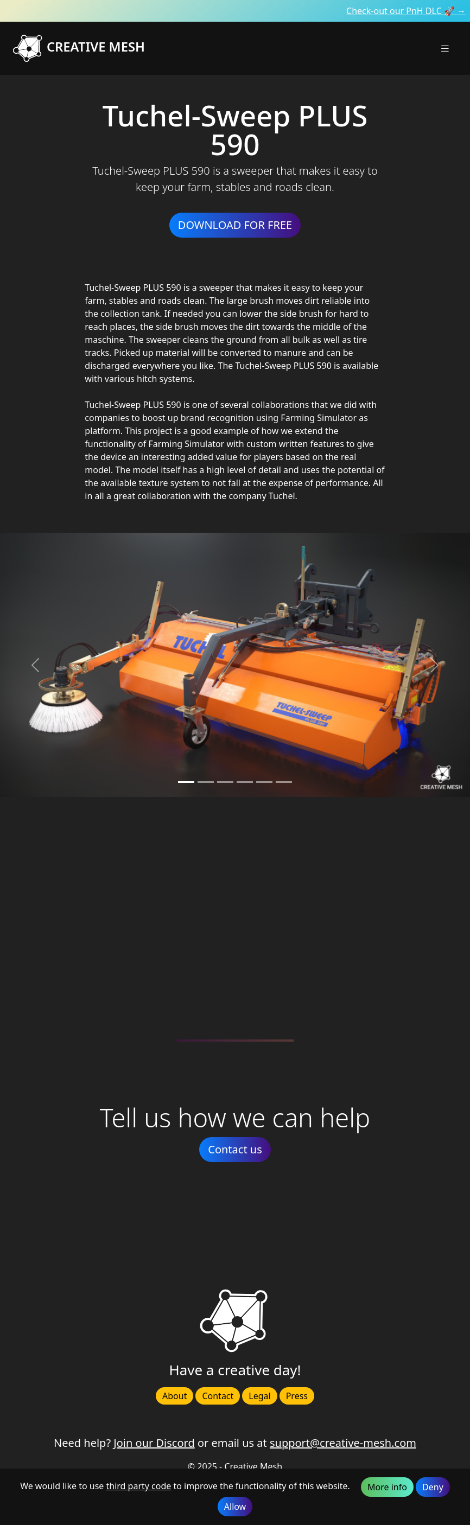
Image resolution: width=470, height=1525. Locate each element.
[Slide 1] (206, 782)
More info (387, 1487)
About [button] (174, 1396)
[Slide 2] (225, 782)
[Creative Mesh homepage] (124, 48)
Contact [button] (217, 1396)
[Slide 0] (186, 782)
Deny (432, 1487)
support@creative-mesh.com (343, 1442)
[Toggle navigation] (445, 48)
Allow (235, 1507)
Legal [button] (259, 1396)
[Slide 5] (284, 782)
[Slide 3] (245, 782)
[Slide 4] (264, 782)
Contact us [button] (235, 1149)
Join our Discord (153, 1442)
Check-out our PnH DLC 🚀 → (406, 11)
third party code (138, 1486)
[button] (445, 48)
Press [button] (297, 1396)
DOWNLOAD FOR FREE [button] (235, 225)
